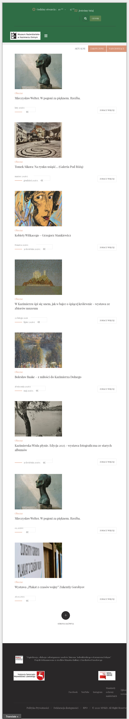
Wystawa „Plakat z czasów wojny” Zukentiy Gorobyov (50, 587)
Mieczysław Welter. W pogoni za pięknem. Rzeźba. (47, 98)
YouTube (85, 692)
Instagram (97, 692)
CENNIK (95, 18)
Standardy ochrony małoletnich (111, 692)
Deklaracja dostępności (66, 707)
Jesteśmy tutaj (84, 10)
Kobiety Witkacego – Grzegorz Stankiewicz (43, 235)
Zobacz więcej (107, 110)
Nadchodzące (116, 48)
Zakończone (97, 48)
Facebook (73, 692)
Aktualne (80, 48)
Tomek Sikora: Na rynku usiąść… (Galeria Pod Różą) (49, 166)
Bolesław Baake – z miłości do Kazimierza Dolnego (48, 377)
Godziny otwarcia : (47, 9)
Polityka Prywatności (38, 707)
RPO (85, 707)
